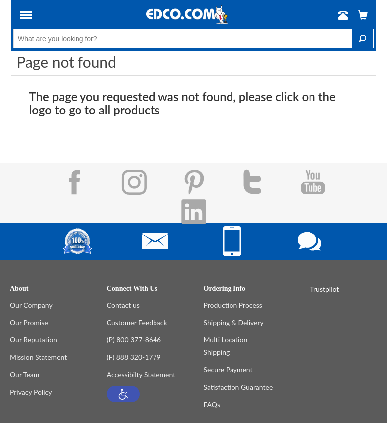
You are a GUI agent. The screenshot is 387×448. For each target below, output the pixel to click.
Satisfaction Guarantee (238, 387)
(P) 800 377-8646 (134, 340)
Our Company (31, 305)
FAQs (212, 404)
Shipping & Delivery (234, 322)
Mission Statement (38, 357)
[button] (123, 394)
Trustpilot (324, 289)
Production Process (233, 305)
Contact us (123, 305)
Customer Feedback (137, 322)
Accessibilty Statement (141, 374)
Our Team (24, 374)
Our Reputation (33, 340)
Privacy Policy (31, 392)
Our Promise (29, 322)
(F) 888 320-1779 (134, 357)
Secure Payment (228, 369)
